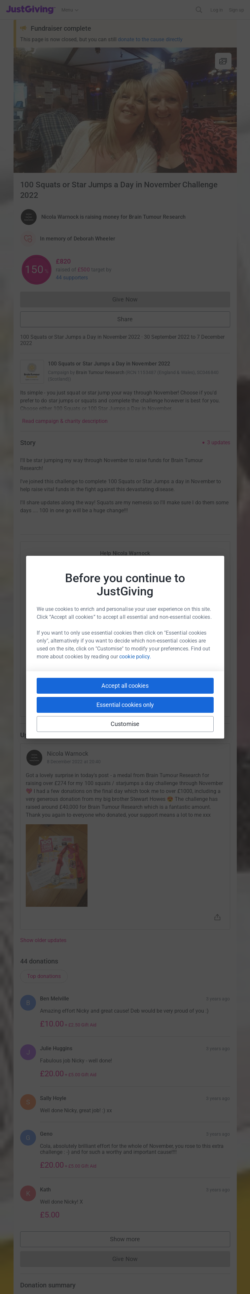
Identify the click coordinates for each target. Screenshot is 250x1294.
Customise (125, 723)
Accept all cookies (125, 685)
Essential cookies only (125, 704)
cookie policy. (135, 656)
